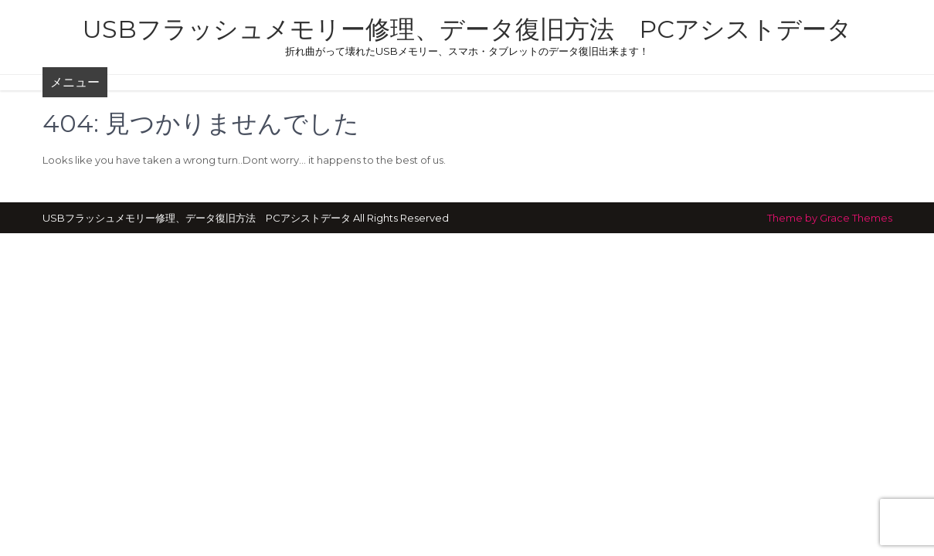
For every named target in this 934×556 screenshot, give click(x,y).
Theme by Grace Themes (829, 218)
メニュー (75, 82)
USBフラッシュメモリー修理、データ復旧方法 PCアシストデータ (467, 29)
